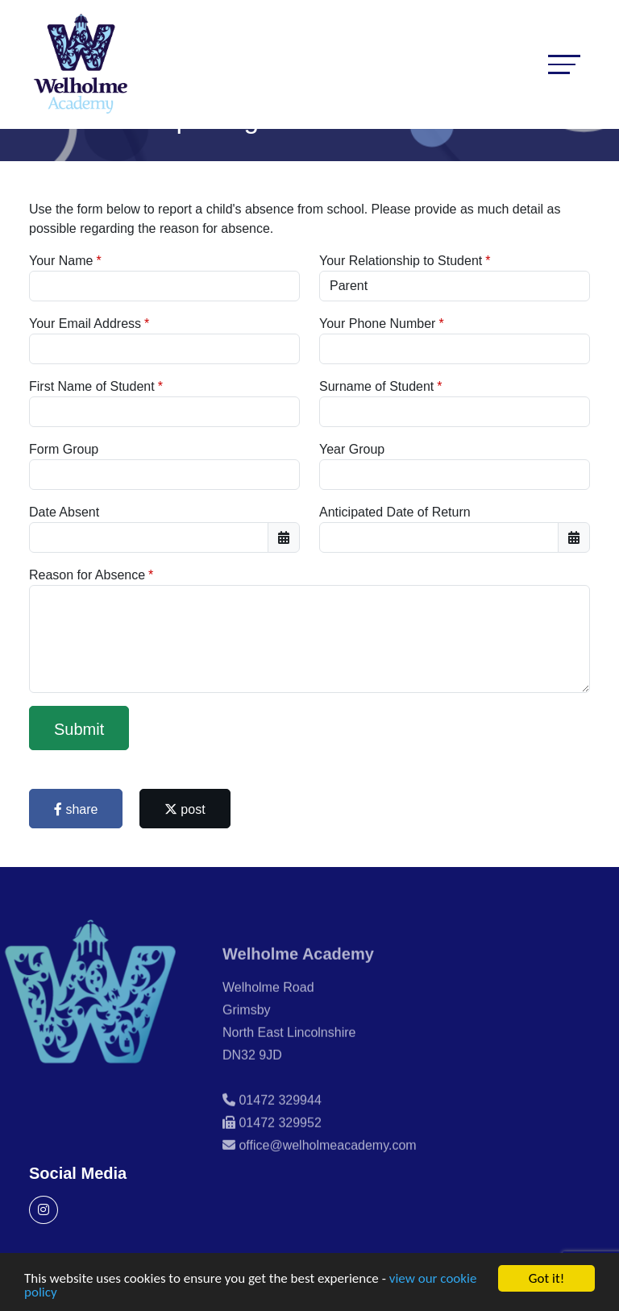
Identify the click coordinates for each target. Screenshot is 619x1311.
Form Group (63, 449)
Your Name (61, 261)
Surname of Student (376, 386)
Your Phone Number (377, 323)
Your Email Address (85, 323)
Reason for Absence (87, 575)
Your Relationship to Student (400, 261)
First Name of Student (92, 386)
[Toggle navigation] (564, 64)
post (185, 809)
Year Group (351, 449)
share (76, 809)
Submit (79, 729)
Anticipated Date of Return (395, 512)
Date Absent (64, 512)
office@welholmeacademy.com (327, 1161)
